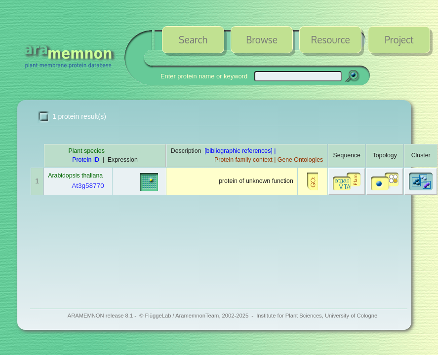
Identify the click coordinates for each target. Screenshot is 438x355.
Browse (262, 39)
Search (193, 39)
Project (399, 39)
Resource (330, 39)
